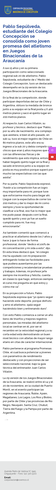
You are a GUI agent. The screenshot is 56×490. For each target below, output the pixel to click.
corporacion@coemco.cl (16, 480)
